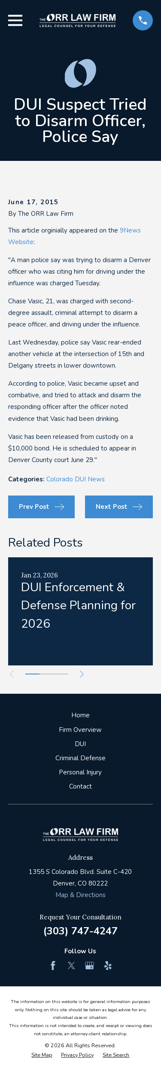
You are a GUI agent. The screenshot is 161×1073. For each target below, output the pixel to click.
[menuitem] (41, 1055)
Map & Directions (80, 895)
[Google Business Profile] (89, 965)
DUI (80, 744)
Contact (80, 786)
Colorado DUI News (75, 479)
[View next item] (81, 674)
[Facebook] (53, 965)
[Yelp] (107, 965)
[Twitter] (71, 965)
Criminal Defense (80, 758)
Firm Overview (80, 729)
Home (80, 715)
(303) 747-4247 (80, 931)
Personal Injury (80, 772)
